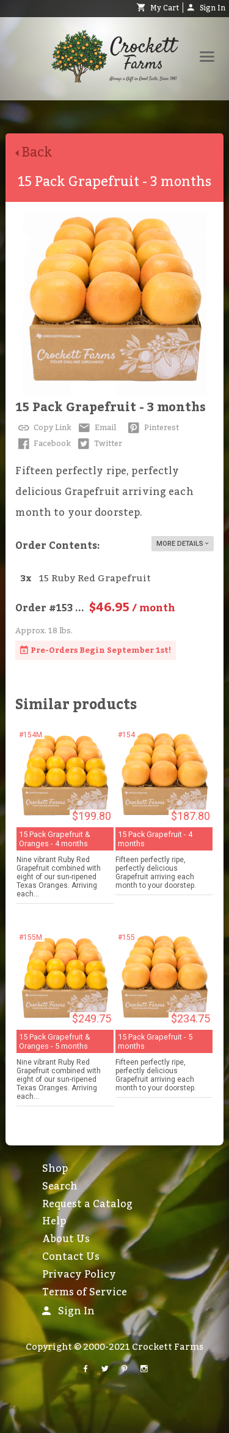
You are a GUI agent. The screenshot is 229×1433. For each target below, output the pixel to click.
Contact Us (71, 1257)
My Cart (158, 8)
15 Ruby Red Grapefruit (95, 578)
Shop (55, 1168)
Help (54, 1221)
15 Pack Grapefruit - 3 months (110, 407)
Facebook (43, 444)
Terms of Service (84, 1292)
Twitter (99, 444)
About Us (66, 1239)
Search (60, 1186)
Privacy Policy (79, 1274)
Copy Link (43, 428)
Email (96, 428)
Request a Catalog (87, 1204)
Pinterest (152, 428)
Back (38, 153)
